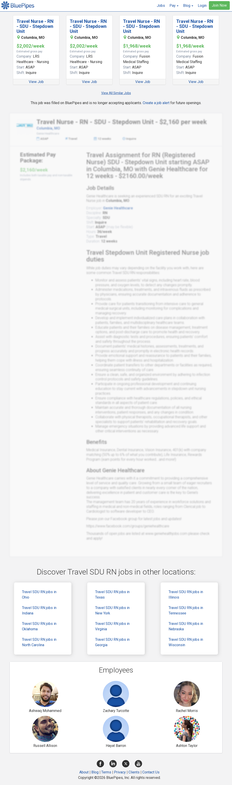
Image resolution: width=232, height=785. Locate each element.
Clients (134, 772)
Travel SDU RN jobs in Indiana (39, 610)
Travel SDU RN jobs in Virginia (112, 626)
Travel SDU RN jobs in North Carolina (39, 642)
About (84, 772)
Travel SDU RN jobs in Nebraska (186, 626)
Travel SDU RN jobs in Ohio (39, 594)
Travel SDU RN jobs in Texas (112, 594)
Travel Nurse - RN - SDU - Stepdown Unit (35, 26)
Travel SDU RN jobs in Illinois (186, 594)
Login (202, 5)
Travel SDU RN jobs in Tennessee (186, 610)
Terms (106, 772)
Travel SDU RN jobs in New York (112, 610)
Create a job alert (156, 103)
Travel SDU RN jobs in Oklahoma (39, 626)
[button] (174, 5)
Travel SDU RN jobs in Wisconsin (186, 642)
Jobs (161, 5)
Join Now (219, 5)
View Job (36, 82)
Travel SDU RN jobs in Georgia (112, 642)
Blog (95, 772)
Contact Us (151, 772)
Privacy (120, 772)
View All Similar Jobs (116, 93)
